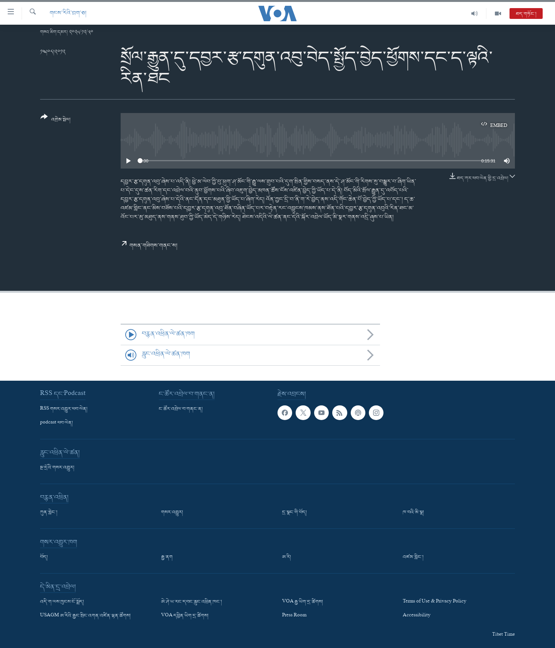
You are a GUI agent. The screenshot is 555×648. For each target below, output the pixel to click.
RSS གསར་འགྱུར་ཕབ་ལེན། (63, 409)
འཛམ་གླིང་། (413, 557)
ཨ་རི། (286, 557)
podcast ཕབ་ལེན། (56, 423)
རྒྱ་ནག (167, 557)
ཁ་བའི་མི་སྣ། (413, 512)
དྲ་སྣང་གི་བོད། (294, 512)
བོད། (44, 557)
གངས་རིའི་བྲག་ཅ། (68, 13)
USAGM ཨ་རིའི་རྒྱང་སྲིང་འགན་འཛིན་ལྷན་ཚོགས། (85, 616)
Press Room (294, 616)
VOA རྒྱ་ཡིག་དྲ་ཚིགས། (302, 602)
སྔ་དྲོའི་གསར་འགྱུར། (57, 468)
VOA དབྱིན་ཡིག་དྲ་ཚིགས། (185, 616)
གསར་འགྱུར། (172, 512)
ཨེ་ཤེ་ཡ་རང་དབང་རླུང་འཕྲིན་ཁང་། (191, 602)
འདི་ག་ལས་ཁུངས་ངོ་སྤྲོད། (62, 602)
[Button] (55, 121)
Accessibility (417, 616)
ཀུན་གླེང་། (48, 512)
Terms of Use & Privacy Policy (434, 602)
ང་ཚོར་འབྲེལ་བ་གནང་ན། (181, 409)
